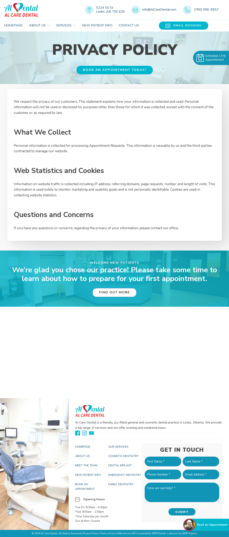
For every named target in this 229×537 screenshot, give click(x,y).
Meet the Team (86, 465)
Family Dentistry (120, 484)
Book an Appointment (85, 486)
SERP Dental (159, 533)
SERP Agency (189, 533)
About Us (39, 25)
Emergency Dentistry (124, 475)
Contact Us (129, 25)
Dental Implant (120, 465)
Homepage (13, 25)
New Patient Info (97, 25)
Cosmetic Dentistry (123, 456)
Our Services (118, 447)
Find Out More (114, 292)
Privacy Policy (90, 533)
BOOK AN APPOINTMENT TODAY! (114, 70)
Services (65, 25)
